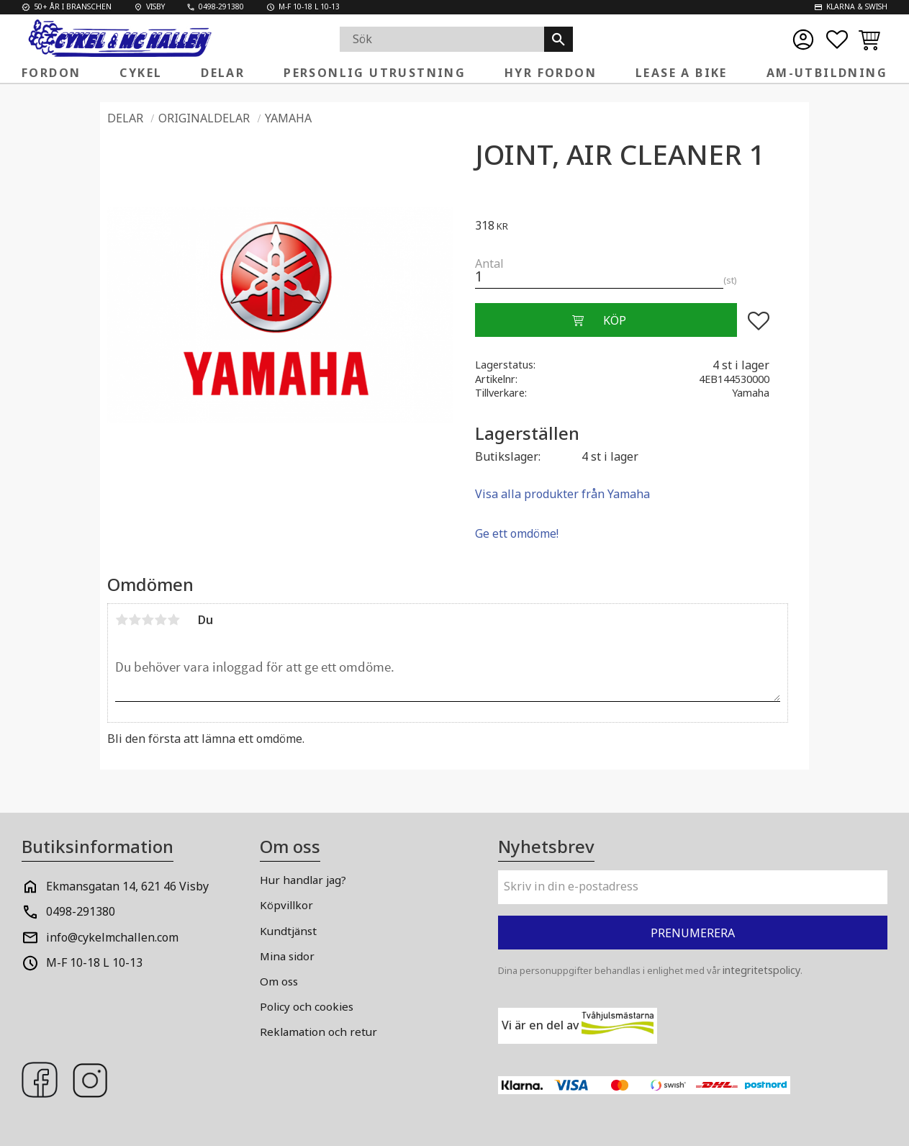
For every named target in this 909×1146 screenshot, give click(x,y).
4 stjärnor (160, 619)
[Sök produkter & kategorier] (442, 39)
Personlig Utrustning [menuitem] (375, 73)
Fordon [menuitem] (51, 73)
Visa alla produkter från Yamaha (562, 494)
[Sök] (558, 39)
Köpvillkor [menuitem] (286, 905)
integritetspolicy (761, 970)
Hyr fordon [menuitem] (551, 73)
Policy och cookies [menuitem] (306, 1006)
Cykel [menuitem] (140, 73)
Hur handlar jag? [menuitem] (303, 879)
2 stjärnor (134, 619)
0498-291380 (80, 911)
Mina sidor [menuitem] (287, 956)
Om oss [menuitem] (279, 981)
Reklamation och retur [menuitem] (318, 1031)
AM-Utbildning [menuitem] (826, 73)
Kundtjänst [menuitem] (288, 931)
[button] (837, 39)
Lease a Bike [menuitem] (682, 73)
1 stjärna (121, 619)
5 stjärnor (173, 619)
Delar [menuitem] (223, 73)
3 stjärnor (147, 619)
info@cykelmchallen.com (112, 937)
